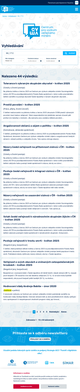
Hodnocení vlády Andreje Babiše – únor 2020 (29, 286)
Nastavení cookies (53, 386)
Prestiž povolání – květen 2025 (21, 104)
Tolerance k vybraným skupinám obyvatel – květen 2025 (36, 83)
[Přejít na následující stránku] (54, 311)
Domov (4, 16)
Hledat (70, 53)
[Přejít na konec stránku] (64, 311)
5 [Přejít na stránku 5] (46, 312)
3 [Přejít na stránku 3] (40, 312)
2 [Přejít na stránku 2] (37, 312)
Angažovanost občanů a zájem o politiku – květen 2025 (36, 125)
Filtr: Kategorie (9, 58)
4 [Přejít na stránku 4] (43, 312)
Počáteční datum (33, 58)
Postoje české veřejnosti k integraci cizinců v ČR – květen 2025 (37, 173)
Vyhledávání (12, 16)
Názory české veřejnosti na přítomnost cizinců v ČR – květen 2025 (38, 148)
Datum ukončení (51, 58)
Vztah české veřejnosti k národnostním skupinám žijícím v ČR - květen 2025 (39, 218)
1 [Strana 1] (34, 312)
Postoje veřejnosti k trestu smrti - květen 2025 (31, 240)
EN (76, 3)
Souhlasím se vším (26, 386)
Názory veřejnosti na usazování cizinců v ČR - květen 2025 (37, 195)
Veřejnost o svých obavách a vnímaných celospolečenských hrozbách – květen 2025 (38, 263)
